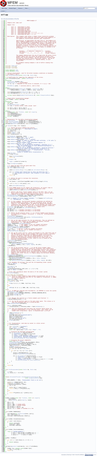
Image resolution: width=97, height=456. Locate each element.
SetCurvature (27, 190)
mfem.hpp (14, 66)
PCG (10, 283)
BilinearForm (11, 255)
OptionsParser (11, 136)
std (17, 70)
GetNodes (38, 306)
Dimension (20, 167)
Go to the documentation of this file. (10, 18)
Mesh (8, 166)
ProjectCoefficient (14, 218)
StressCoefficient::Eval (17, 377)
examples (3, 11)
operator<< (14, 123)
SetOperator (17, 294)
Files (27, 9)
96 (2, 120)
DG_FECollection (12, 195)
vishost (21, 112)
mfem (17, 71)
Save (12, 320)
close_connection (14, 122)
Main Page (4, 8)
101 (2, 125)
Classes (20, 9)
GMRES (10, 287)
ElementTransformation (26, 95)
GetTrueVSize (47, 198)
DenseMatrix (10, 86)
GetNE (35, 181)
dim (11, 167)
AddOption (13, 137)
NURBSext (15, 190)
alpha (13, 132)
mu (22, 81)
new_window (12, 120)
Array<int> (10, 206)
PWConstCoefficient (13, 226)
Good (15, 154)
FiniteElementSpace (13, 196)
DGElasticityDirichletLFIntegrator (22, 243)
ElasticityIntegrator (30, 256)
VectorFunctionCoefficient (15, 217)
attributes (16, 170)
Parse (12, 153)
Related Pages (12, 8)
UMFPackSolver (11, 292)
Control (16, 293)
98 (2, 122)
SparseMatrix (11, 266)
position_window (13, 121)
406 (2, 446)
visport (33, 112)
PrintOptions (14, 163)
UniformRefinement (17, 185)
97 (2, 121)
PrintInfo (11, 273)
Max (21, 170)
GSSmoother (10, 279)
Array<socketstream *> (14, 104)
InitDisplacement (14, 75)
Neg (11, 314)
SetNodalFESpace (15, 303)
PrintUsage (15, 156)
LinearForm (10, 240)
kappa (13, 133)
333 (2, 369)
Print (14, 317)
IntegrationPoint (45, 95)
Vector (25, 75)
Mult (15, 295)
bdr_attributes (35, 170)
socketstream (21, 413)
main (9, 125)
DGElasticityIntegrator (19, 258)
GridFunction (11, 82)
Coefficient (29, 78)
